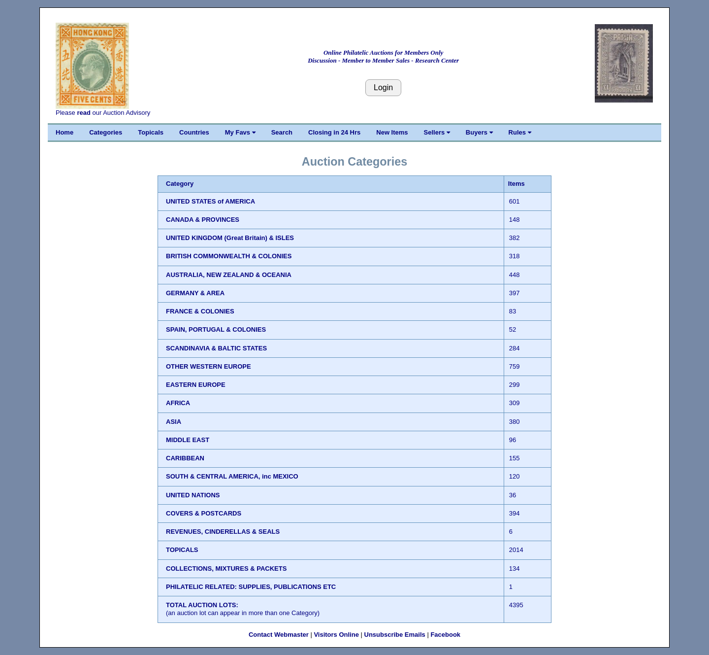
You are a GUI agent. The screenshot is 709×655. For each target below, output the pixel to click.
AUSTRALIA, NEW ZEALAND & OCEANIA (228, 274)
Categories (105, 132)
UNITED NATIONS (193, 495)
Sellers (437, 132)
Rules (520, 132)
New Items (392, 132)
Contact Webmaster (279, 634)
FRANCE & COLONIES (200, 311)
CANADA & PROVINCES (202, 219)
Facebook (445, 634)
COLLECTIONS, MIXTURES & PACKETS (226, 568)
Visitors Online (336, 634)
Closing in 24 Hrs (334, 132)
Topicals (150, 132)
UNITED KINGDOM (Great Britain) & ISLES (230, 237)
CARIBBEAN (185, 458)
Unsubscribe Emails (394, 634)
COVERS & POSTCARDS (203, 513)
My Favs (240, 132)
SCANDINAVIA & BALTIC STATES (216, 348)
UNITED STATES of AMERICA (210, 201)
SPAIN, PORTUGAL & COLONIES (216, 329)
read (83, 112)
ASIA (173, 421)
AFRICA (178, 403)
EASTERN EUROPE (196, 384)
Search (281, 132)
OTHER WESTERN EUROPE (208, 366)
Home (64, 132)
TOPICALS (182, 549)
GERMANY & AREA (195, 293)
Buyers (479, 132)
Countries (194, 132)
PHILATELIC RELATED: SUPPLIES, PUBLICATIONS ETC (251, 586)
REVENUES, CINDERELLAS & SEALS (223, 531)
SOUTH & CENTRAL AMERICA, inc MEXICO (232, 476)
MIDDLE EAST (187, 440)
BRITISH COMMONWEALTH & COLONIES (228, 256)
